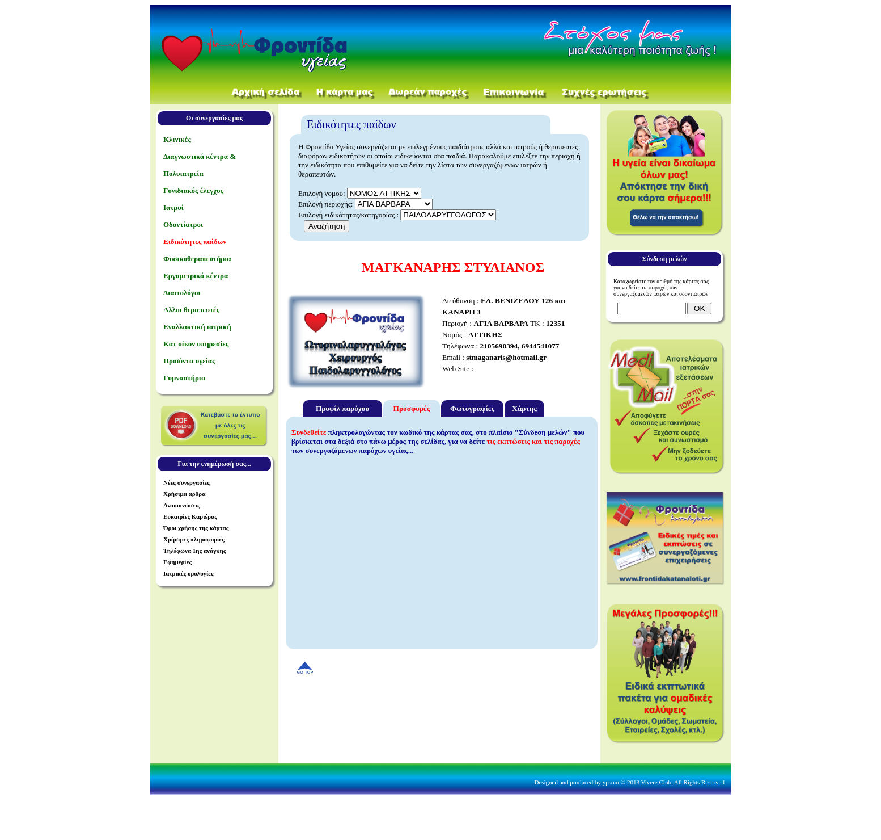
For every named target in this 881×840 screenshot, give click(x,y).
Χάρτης (524, 408)
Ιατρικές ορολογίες (188, 573)
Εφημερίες (177, 561)
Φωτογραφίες (472, 408)
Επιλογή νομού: (321, 193)
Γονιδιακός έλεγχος (193, 190)
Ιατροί (173, 207)
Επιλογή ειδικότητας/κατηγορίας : (349, 215)
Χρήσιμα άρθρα (184, 493)
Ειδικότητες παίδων (194, 241)
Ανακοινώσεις (181, 505)
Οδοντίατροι (183, 224)
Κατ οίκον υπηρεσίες (195, 343)
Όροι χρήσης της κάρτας (195, 527)
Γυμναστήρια (184, 377)
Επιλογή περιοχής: (325, 204)
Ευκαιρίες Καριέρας (190, 516)
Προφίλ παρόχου (342, 408)
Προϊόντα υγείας (189, 360)
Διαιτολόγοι (181, 292)
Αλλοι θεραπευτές (191, 309)
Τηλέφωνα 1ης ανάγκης (194, 550)
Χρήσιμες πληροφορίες (194, 539)
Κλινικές (177, 139)
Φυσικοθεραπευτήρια (197, 258)
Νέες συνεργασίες (186, 482)
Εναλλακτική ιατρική (197, 326)
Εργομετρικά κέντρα (195, 275)
